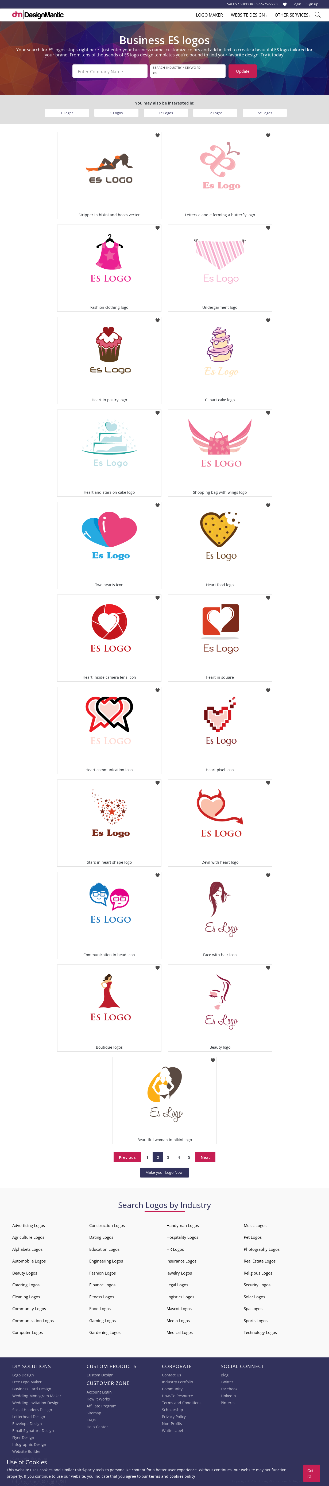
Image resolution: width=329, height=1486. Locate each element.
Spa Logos (253, 1307)
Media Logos (178, 1319)
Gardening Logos (105, 1331)
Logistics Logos (180, 1295)
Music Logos (255, 1224)
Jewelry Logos (179, 1272)
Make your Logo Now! (164, 1171)
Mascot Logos (179, 1307)
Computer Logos (27, 1331)
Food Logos (100, 1307)
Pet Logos (253, 1236)
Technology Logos (260, 1331)
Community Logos (29, 1307)
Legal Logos (177, 1283)
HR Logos (175, 1248)
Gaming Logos (102, 1319)
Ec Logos (215, 111)
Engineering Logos (106, 1260)
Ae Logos (265, 111)
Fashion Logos (102, 1272)
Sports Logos (256, 1319)
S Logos (116, 111)
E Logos (67, 111)
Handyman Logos (183, 1224)
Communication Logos (33, 1319)
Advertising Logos (28, 1224)
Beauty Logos (24, 1272)
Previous (127, 1156)
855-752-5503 (267, 4)
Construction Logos (107, 1224)
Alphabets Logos (27, 1248)
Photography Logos (262, 1248)
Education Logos (104, 1248)
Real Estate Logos (260, 1260)
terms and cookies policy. (172, 1476)
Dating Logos (101, 1236)
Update (242, 71)
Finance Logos (102, 1283)
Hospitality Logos (182, 1236)
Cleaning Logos (26, 1295)
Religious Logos (258, 1272)
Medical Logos (180, 1331)
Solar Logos (254, 1295)
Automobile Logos (29, 1260)
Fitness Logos (101, 1295)
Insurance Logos (181, 1260)
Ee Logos (166, 111)
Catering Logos (26, 1283)
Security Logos (257, 1283)
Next (205, 1156)
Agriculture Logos (28, 1236)
